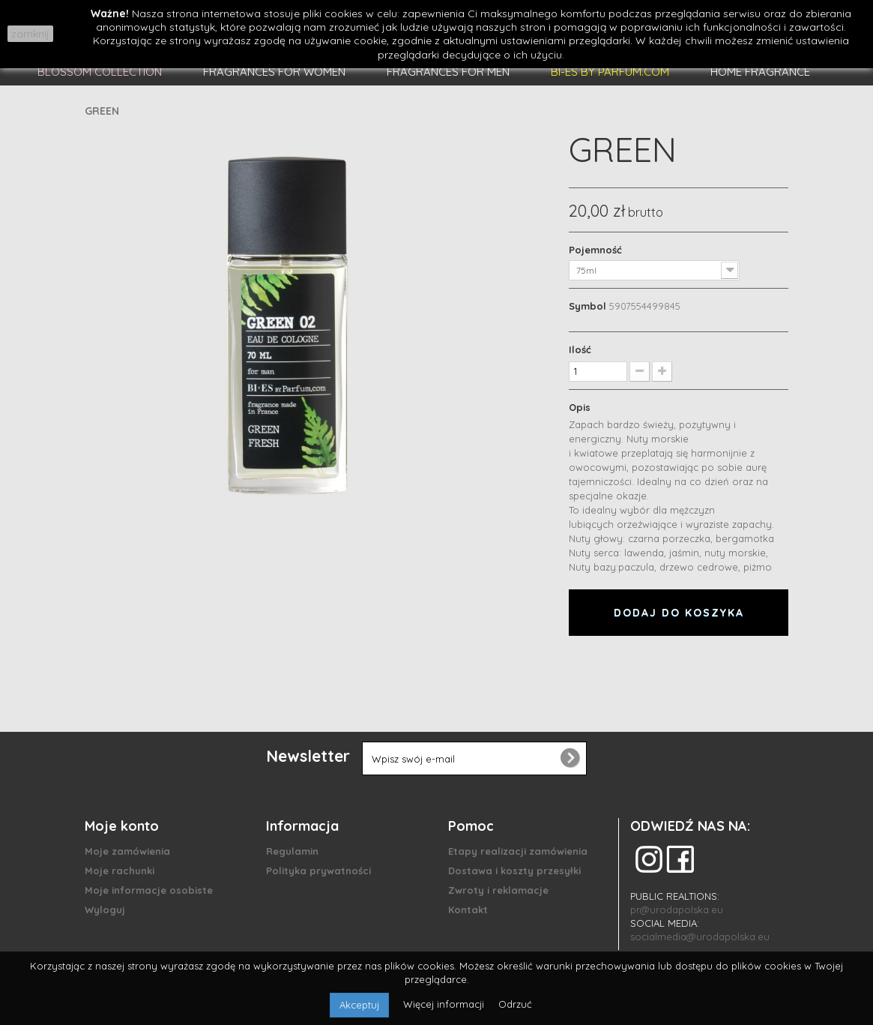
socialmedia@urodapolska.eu (700, 937)
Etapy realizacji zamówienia (517, 851)
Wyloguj (105, 910)
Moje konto (122, 826)
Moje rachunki (119, 871)
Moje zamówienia (127, 851)
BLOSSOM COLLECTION (99, 71)
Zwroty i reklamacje (498, 890)
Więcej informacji (445, 1004)
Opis (579, 407)
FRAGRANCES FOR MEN (448, 71)
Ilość (580, 349)
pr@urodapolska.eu (676, 910)
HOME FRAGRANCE (760, 71)
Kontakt (468, 910)
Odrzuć (515, 1004)
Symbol (587, 306)
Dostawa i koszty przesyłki (514, 871)
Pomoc (471, 826)
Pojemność (597, 250)
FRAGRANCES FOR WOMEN (274, 71)
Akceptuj (359, 1005)
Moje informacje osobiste (149, 890)
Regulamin (292, 851)
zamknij (30, 33)
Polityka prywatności (318, 871)
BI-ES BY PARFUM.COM (610, 71)
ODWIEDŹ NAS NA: (690, 826)
